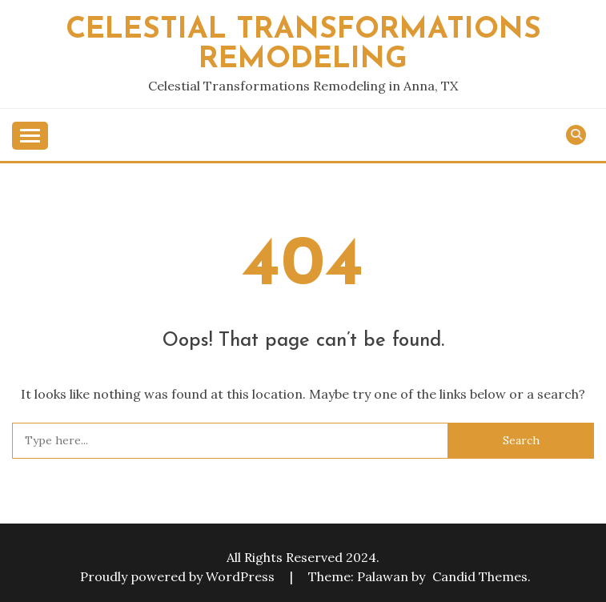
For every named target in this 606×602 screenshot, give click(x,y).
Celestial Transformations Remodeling (303, 44)
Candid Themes (480, 576)
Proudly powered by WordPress (179, 576)
